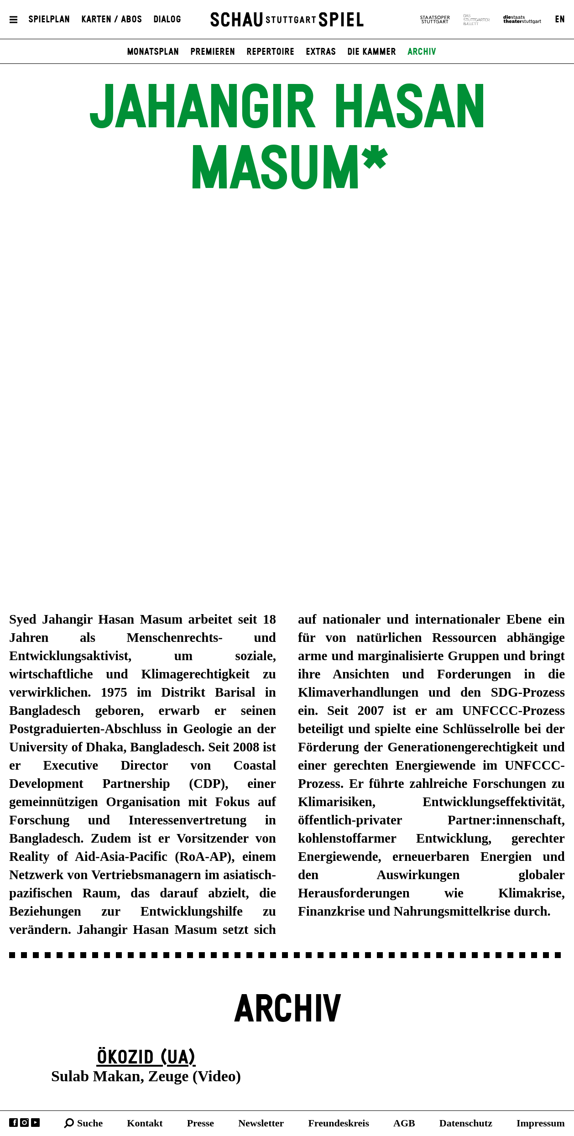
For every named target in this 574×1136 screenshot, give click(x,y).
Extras (321, 52)
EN (560, 20)
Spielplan (49, 20)
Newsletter (261, 1123)
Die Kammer (371, 52)
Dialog (167, 20)
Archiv (421, 52)
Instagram (24, 1122)
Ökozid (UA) (146, 1058)
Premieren (212, 52)
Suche (90, 1123)
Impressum (541, 1123)
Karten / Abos (111, 20)
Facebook (13, 1122)
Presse (200, 1123)
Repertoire (270, 52)
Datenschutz (465, 1123)
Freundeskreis (338, 1123)
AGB (404, 1123)
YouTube (35, 1122)
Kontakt (144, 1123)
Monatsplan (153, 52)
